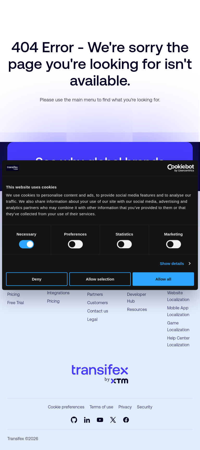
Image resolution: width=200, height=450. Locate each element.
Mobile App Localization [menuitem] (178, 311)
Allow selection (100, 279)
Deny (36, 279)
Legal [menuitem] (92, 319)
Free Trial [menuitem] (15, 302)
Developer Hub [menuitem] (136, 298)
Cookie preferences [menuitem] (66, 407)
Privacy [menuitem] (125, 407)
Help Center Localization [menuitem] (178, 341)
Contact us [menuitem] (97, 311)
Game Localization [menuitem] (178, 326)
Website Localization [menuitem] (178, 296)
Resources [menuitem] (137, 309)
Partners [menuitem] (95, 294)
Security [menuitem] (144, 407)
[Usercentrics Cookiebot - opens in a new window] (171, 168)
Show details (172, 263)
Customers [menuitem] (97, 302)
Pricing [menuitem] (13, 294)
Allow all (163, 279)
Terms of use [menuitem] (101, 407)
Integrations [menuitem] (58, 292)
